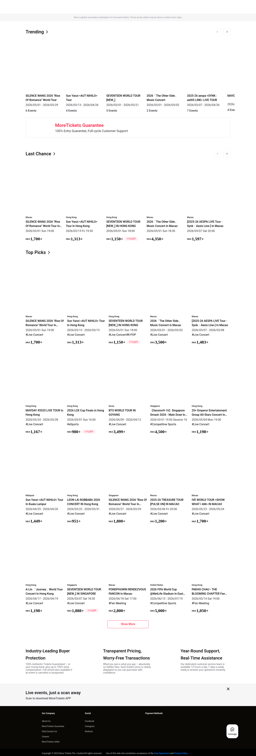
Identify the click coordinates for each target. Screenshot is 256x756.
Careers (45, 735)
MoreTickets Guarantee (53, 724)
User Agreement (161, 751)
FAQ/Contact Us (49, 729)
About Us (46, 719)
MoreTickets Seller (51, 740)
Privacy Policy (180, 751)
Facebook (89, 719)
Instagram (90, 724)
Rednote (89, 729)
